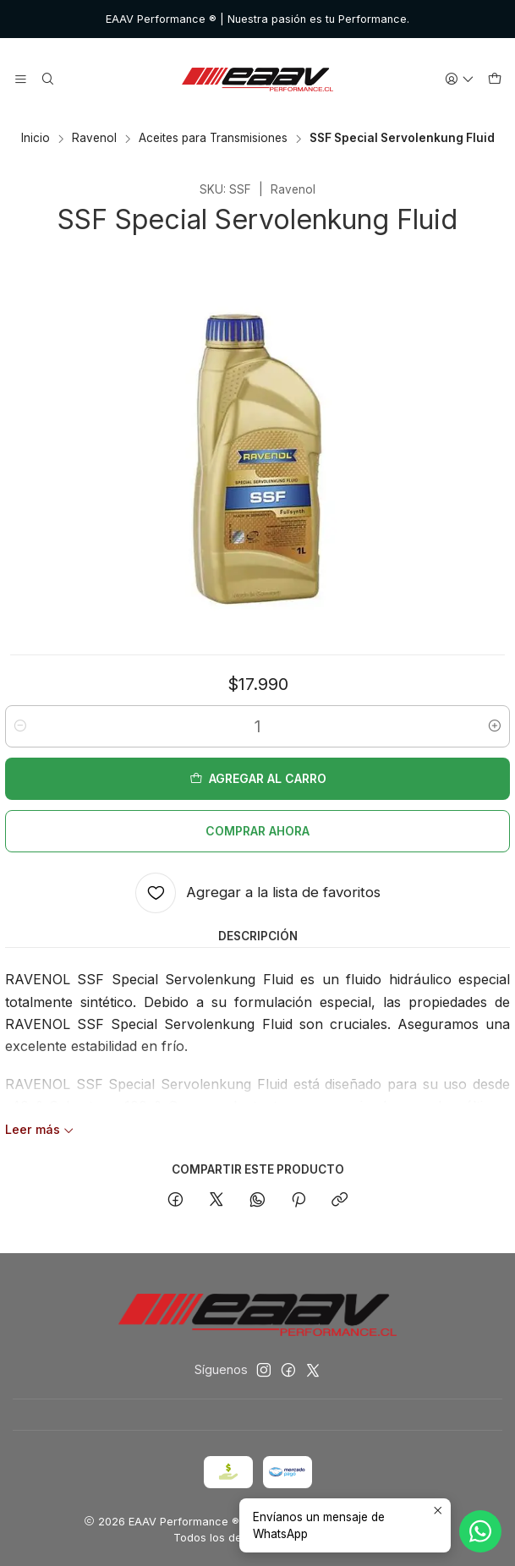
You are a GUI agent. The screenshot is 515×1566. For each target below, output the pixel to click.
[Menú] (20, 80)
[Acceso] (460, 80)
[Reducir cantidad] (20, 726)
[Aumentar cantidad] (494, 726)
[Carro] (495, 80)
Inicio (35, 139)
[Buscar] (47, 80)
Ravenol (94, 139)
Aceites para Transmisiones (213, 139)
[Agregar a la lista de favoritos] (258, 893)
